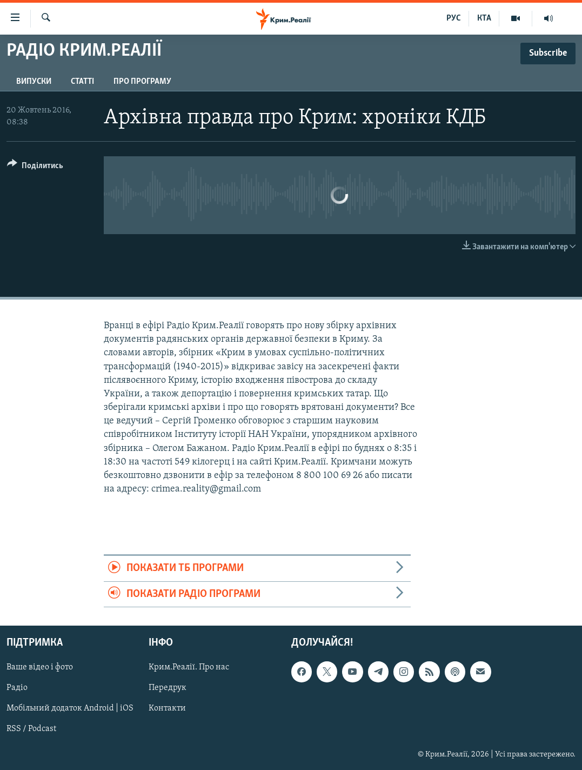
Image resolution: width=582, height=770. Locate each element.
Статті (82, 81)
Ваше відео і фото (39, 667)
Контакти (167, 709)
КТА (484, 18)
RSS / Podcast (31, 729)
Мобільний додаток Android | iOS (69, 709)
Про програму (142, 81)
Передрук (167, 688)
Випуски (33, 81)
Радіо (17, 688)
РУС (453, 18)
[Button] (35, 167)
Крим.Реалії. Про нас (189, 667)
